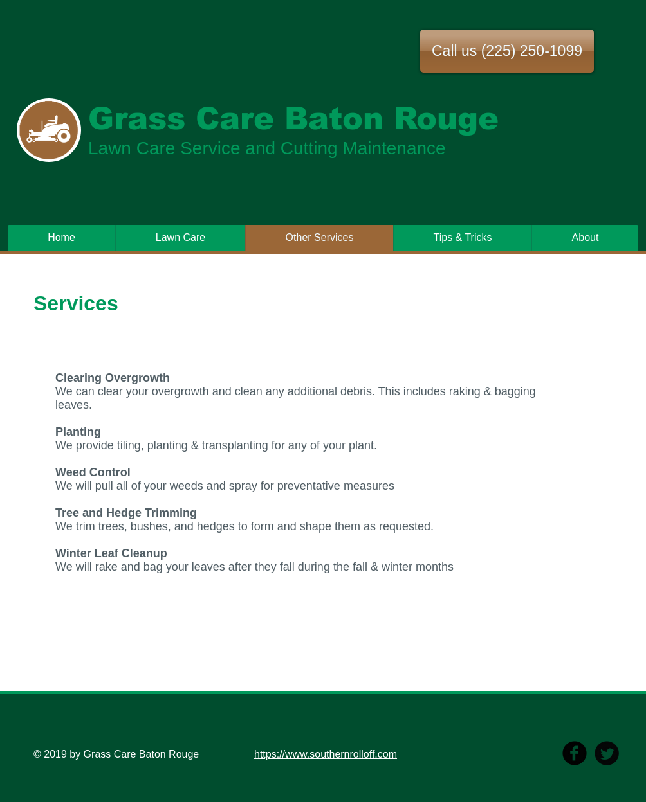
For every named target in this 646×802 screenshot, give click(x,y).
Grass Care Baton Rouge (293, 119)
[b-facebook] (574, 753)
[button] (507, 51)
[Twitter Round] (607, 753)
